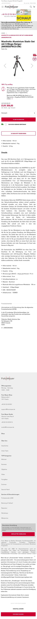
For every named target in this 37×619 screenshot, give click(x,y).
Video (3, 474)
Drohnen (4, 484)
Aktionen (4, 459)
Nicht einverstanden (18, 603)
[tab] (18, 153)
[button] (5, 66)
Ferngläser (4, 479)
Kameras (4, 464)
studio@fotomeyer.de (7, 427)
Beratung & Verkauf (7, 503)
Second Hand (5, 489)
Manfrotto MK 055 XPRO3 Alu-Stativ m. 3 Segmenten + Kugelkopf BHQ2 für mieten (20, 97)
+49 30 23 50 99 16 (7, 422)
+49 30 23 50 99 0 (5, 3)
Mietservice (4, 518)
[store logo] (11, 6)
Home (3, 33)
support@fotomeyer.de (8, 409)
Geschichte (4, 446)
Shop (3, 433)
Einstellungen (18, 608)
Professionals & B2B (7, 498)
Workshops (4, 513)
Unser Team (4, 451)
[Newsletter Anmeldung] (18, 534)
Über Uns (4, 440)
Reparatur (4, 508)
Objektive (4, 469)
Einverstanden (18, 614)
